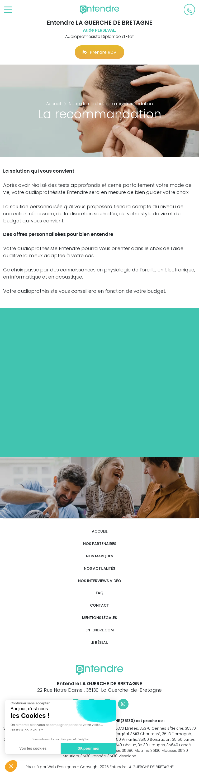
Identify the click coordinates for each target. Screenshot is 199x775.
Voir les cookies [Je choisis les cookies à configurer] (32, 748)
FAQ (99, 593)
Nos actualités (99, 568)
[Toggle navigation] (8, 10)
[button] (11, 766)
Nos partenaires (99, 544)
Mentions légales (99, 618)
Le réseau (99, 642)
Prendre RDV (99, 52)
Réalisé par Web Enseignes (51, 766)
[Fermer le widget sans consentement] (30, 703)
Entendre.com (100, 630)
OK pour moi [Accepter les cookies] (88, 748)
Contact (99, 605)
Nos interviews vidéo (99, 581)
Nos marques (99, 556)
